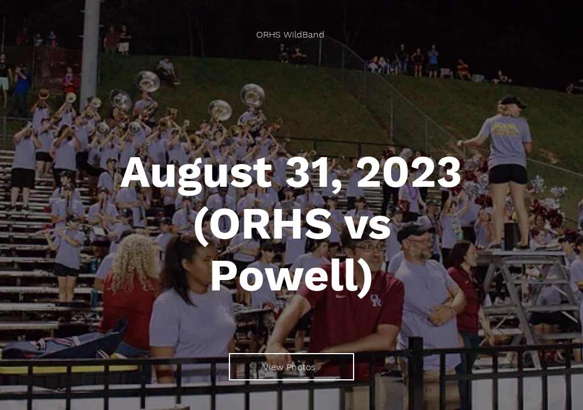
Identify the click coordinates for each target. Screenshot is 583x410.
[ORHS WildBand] (291, 34)
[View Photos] (291, 366)
